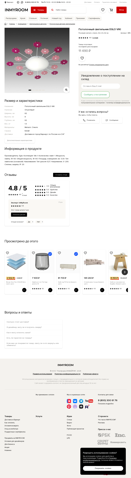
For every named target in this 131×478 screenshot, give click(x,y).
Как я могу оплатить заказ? (19, 332)
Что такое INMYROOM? (107, 420)
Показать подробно (106, 404)
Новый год (56, 18)
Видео (69, 423)
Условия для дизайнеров (14, 441)
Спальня (33, 18)
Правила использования (42, 374)
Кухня (22, 18)
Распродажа (11, 18)
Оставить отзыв (61, 175)
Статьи (69, 420)
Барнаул (10, 2)
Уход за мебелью (11, 429)
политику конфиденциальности (118, 103)
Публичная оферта (90, 374)
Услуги (39, 416)
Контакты (123, 2)
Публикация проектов (75, 429)
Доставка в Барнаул (12, 420)
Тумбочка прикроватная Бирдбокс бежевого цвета (118, 283)
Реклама (101, 423)
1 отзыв (95, 38)
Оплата (97, 2)
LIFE (68, 438)
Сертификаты (94, 18)
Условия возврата (12, 426)
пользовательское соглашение (93, 103)
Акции (7, 447)
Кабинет (68, 18)
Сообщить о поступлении (95, 94)
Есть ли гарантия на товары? (19, 338)
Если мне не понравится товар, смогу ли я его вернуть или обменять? (33, 344)
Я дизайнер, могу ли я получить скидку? (24, 327)
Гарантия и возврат (109, 2)
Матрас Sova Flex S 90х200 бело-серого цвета (16, 283)
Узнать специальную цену (99, 65)
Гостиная (44, 18)
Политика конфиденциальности (67, 374)
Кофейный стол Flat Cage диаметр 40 (39, 283)
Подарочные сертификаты (15, 432)
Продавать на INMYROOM (15, 438)
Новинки (8, 450)
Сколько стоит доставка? (18, 322)
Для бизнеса (10, 444)
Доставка (87, 2)
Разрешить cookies (103, 468)
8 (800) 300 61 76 (32, 2)
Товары (8, 416)
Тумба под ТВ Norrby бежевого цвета (67, 283)
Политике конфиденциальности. (100, 459)
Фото (69, 426)
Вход (121, 10)
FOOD (69, 435)
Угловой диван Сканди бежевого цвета (94, 283)
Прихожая (80, 18)
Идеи (69, 416)
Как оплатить (10, 423)
